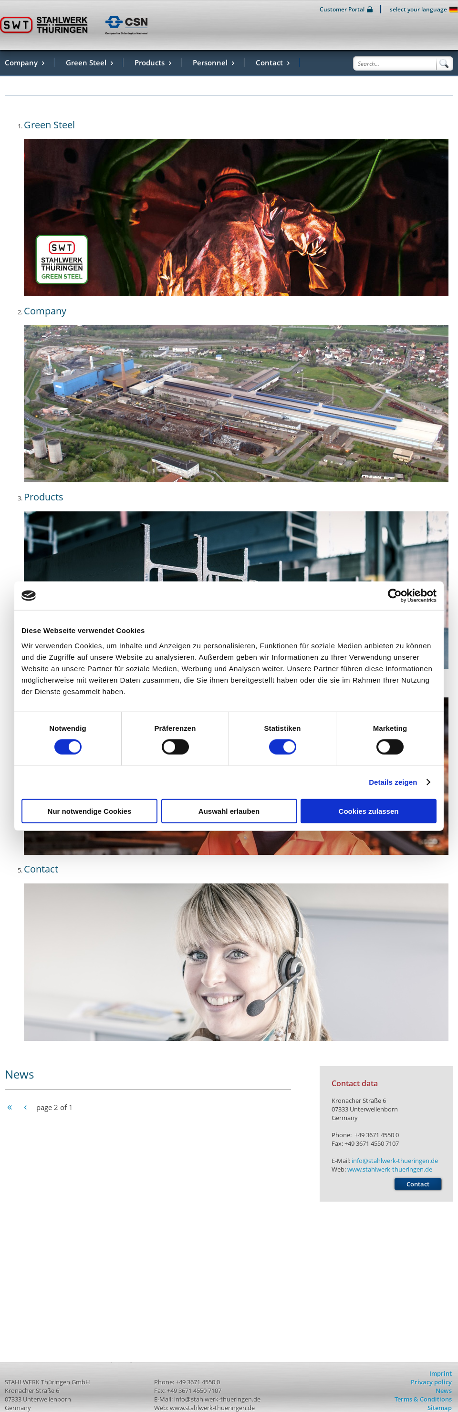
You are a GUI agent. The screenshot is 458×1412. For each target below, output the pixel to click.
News (444, 1390)
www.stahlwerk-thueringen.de (389, 1169)
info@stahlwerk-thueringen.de (395, 1160)
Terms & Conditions (423, 1399)
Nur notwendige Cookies (90, 811)
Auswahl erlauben (229, 811)
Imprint (440, 1373)
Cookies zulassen (369, 811)
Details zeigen (393, 782)
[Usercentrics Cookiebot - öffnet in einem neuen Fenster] (395, 596)
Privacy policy (431, 1382)
